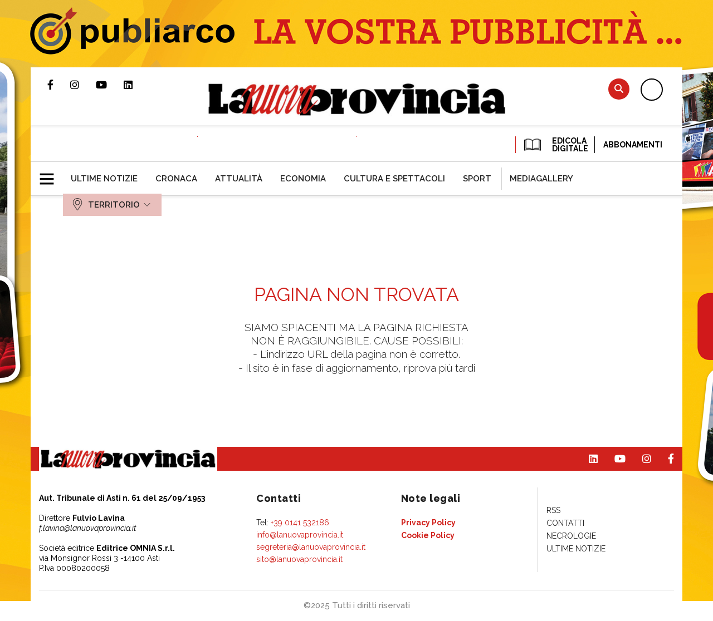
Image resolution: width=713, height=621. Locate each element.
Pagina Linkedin (136, 85)
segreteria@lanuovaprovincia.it (310, 547)
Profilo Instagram (83, 85)
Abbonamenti (632, 144)
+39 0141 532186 (300, 522)
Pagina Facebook (58, 85)
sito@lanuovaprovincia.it (299, 559)
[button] (51, 174)
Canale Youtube (110, 85)
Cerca (618, 88)
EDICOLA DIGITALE (555, 144)
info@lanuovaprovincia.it (299, 534)
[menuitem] (104, 178)
